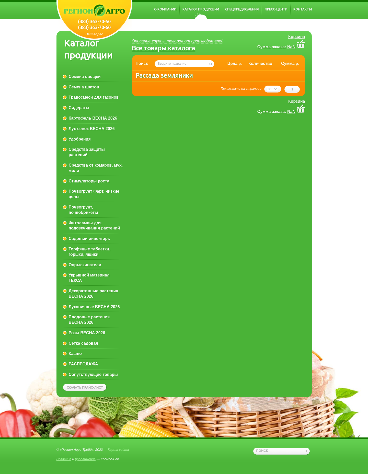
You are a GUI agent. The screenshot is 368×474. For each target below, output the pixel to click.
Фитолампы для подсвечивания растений (94, 225)
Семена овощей (85, 76)
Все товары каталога (163, 48)
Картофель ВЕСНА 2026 (93, 118)
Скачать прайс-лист (85, 387)
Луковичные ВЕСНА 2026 (94, 307)
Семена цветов (84, 87)
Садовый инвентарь (89, 238)
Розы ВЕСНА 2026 (87, 333)
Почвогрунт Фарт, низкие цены (94, 194)
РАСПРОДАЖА (83, 364)
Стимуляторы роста (89, 181)
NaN (291, 47)
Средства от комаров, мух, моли (96, 168)
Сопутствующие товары (93, 374)
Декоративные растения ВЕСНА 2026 (93, 293)
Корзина (296, 36)
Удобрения (80, 139)
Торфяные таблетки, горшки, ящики (89, 252)
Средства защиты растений (87, 152)
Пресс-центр (276, 9)
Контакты (302, 9)
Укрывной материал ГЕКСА (89, 278)
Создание (63, 459)
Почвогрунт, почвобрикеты (83, 210)
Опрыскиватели (85, 265)
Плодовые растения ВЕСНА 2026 (89, 320)
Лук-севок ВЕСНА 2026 (92, 128)
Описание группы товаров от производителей (178, 41)
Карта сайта (118, 450)
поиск (262, 451)
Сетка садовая (83, 343)
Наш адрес (94, 34)
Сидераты (79, 108)
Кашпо (75, 353)
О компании (165, 9)
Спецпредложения (242, 9)
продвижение (85, 459)
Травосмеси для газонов (94, 97)
